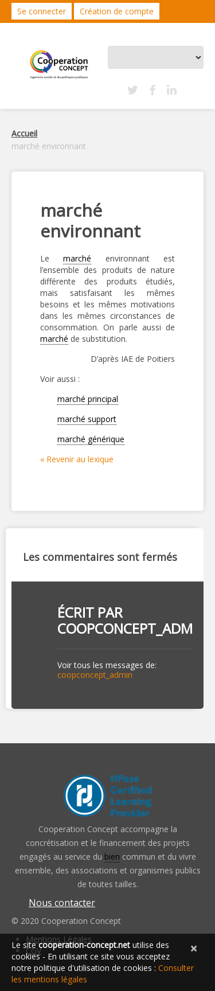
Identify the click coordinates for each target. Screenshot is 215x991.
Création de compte (117, 11)
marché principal (87, 398)
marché (77, 258)
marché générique (90, 439)
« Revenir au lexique (77, 459)
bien (112, 856)
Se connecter (41, 11)
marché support (86, 418)
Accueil (24, 133)
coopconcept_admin (131, 628)
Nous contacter (62, 902)
